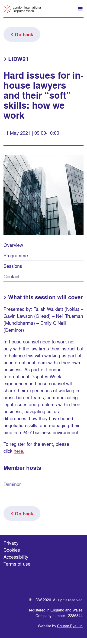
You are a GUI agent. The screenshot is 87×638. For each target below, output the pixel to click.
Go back (24, 34)
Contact (11, 276)
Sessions (12, 265)
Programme (15, 255)
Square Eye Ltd (70, 625)
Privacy (11, 542)
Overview (13, 245)
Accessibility (15, 556)
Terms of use (16, 563)
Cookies (11, 549)
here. (19, 450)
